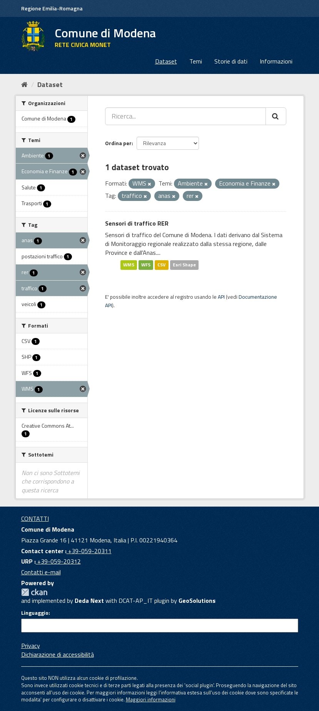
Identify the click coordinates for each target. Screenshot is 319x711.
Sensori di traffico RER (137, 223)
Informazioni (276, 61)
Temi (195, 61)
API (221, 297)
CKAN (34, 592)
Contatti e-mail (41, 572)
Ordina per (118, 143)
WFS (145, 265)
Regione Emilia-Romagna (52, 8)
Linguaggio (34, 613)
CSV (161, 265)
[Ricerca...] (185, 116)
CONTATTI (35, 518)
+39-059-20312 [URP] (58, 561)
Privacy (30, 645)
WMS (128, 265)
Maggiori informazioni (150, 699)
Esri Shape (184, 265)
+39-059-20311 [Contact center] (89, 550)
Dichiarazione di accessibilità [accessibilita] (57, 654)
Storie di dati (230, 61)
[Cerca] (276, 116)
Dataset (166, 61)
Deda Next (89, 600)
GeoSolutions (197, 600)
